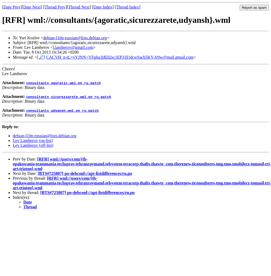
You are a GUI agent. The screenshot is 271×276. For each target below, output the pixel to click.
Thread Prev (54, 7)
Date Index (103, 7)
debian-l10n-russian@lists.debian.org (75, 38)
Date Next (32, 7)
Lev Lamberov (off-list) (33, 145)
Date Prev (11, 7)
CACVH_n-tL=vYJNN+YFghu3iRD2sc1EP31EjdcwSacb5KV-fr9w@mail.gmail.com (119, 57)
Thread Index (127, 7)
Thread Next (79, 7)
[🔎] (41, 57)
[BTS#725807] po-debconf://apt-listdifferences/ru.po (85, 173)
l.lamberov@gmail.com (73, 47)
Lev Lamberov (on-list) (33, 140)
